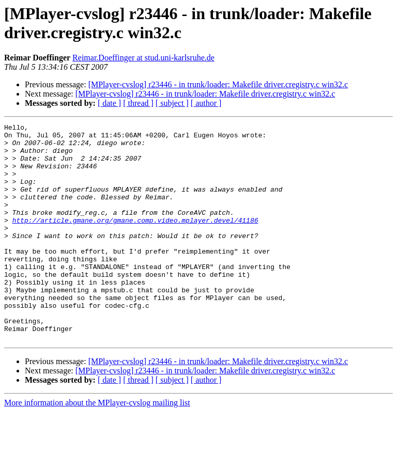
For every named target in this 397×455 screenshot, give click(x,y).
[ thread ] (138, 103)
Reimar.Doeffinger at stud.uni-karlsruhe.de (143, 57)
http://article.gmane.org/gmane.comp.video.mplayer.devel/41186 (135, 240)
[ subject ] (172, 103)
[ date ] (109, 103)
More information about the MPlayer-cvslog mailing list (97, 446)
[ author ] (206, 103)
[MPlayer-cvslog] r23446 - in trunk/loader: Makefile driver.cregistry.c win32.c (218, 84)
